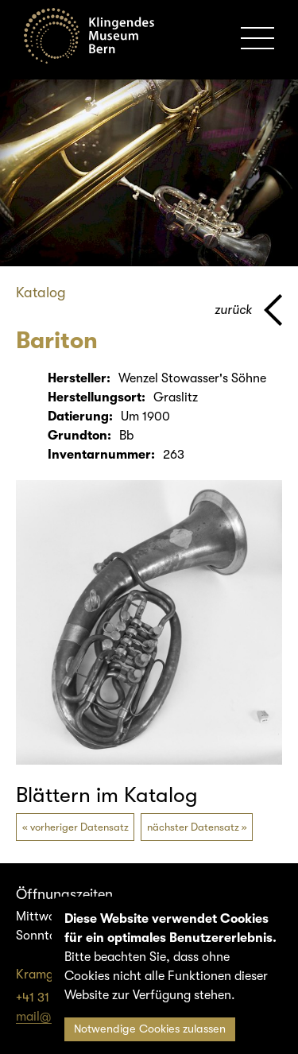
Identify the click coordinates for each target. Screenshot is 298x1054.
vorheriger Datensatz (79, 827)
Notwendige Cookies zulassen (150, 1029)
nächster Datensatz (193, 827)
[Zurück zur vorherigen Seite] (248, 310)
